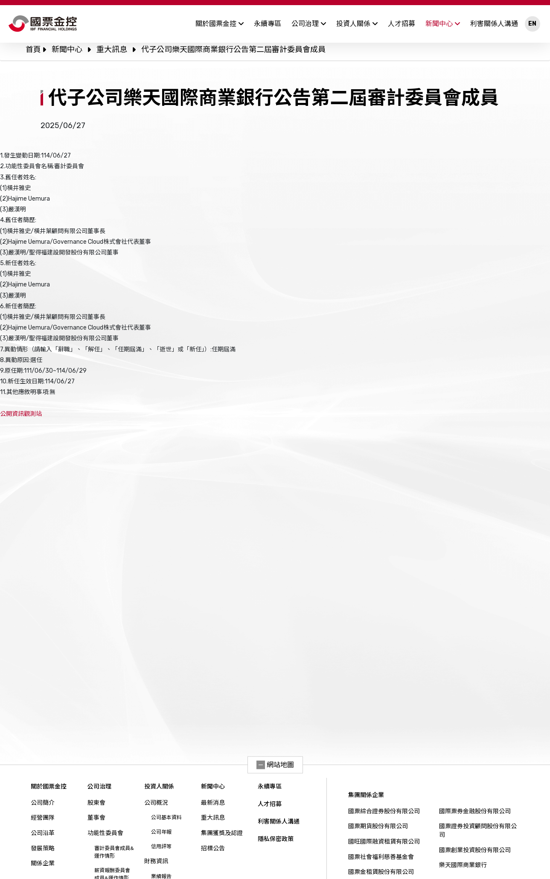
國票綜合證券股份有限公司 (384, 811)
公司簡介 (43, 802)
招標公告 (213, 848)
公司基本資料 (166, 818)
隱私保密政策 (276, 839)
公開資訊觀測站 (21, 414)
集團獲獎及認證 (222, 833)
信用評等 (161, 847)
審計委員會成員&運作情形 (114, 852)
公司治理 (308, 24)
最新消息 (213, 802)
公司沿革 (43, 833)
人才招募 (401, 24)
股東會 (96, 802)
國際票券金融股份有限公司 (475, 811)
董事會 (96, 817)
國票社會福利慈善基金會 (381, 857)
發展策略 (43, 848)
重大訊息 (111, 49)
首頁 (33, 49)
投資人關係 (357, 24)
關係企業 (43, 863)
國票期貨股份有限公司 (378, 826)
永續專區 (267, 24)
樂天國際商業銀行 (463, 865)
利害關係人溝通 (494, 24)
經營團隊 (43, 817)
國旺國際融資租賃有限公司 (384, 841)
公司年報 (161, 832)
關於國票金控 (219, 24)
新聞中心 (442, 24)
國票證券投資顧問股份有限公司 (478, 830)
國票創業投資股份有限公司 (475, 850)
